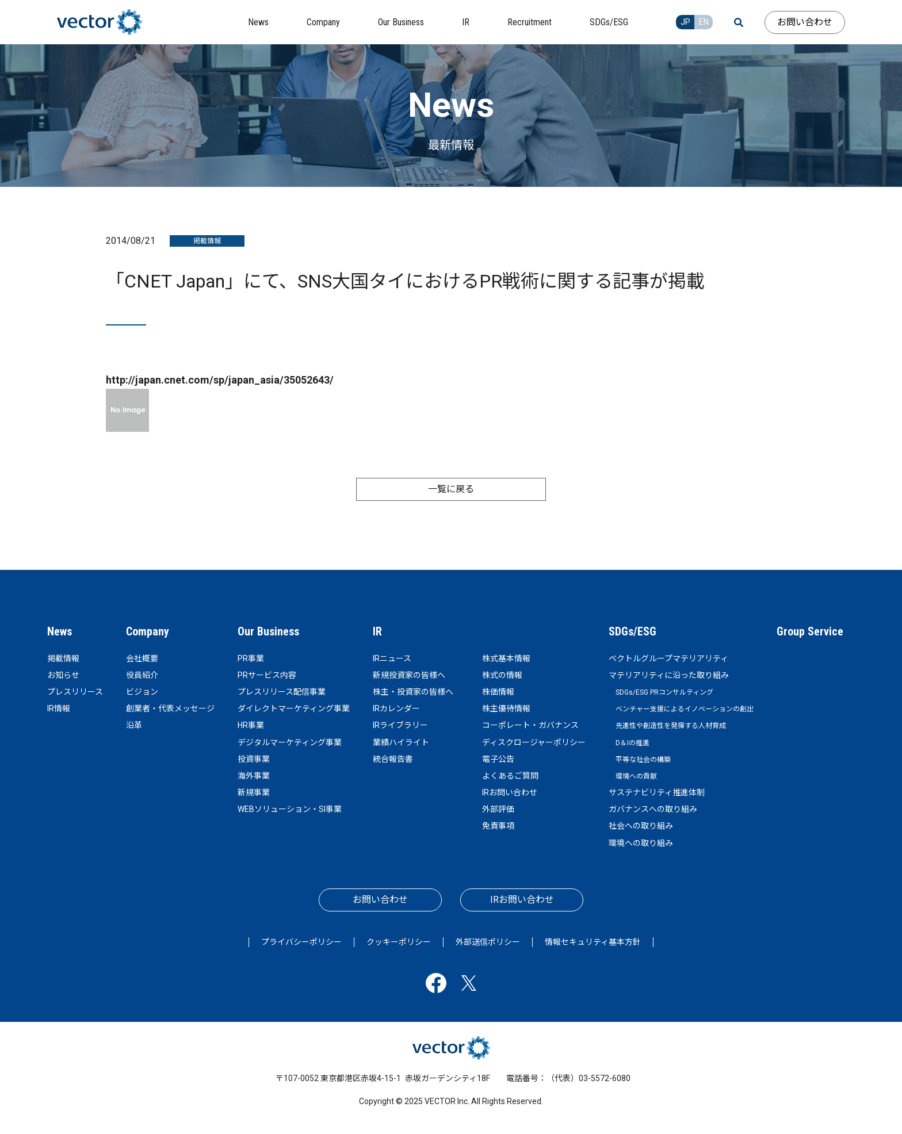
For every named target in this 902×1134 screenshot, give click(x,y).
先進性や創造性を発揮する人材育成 (671, 726)
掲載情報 (63, 658)
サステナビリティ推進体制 (657, 792)
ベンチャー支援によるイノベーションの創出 (685, 709)
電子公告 (498, 759)
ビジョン (142, 691)
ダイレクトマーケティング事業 (294, 708)
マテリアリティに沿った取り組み (669, 675)
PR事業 (251, 658)
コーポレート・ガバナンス (530, 725)
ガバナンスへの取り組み (653, 809)
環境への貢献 (636, 776)
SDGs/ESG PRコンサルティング (664, 692)
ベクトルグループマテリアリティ (668, 658)
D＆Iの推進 (632, 743)
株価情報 (498, 691)
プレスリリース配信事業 (282, 691)
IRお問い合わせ (509, 792)
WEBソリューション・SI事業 (290, 809)
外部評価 (498, 809)
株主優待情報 (506, 708)
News (59, 631)
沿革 (134, 725)
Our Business (268, 631)
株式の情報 (502, 675)
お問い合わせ (804, 22)
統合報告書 (393, 759)
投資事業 (254, 759)
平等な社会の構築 (643, 760)
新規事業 (254, 792)
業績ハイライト (401, 742)
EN (704, 21)
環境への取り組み (641, 843)
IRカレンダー (396, 708)
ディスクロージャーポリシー (534, 742)
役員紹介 (142, 675)
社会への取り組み (641, 825)
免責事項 (498, 825)
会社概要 (142, 658)
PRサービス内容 (267, 675)
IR (377, 631)
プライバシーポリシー (301, 942)
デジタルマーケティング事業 (290, 742)
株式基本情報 (506, 658)
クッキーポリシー (398, 942)
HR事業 (251, 725)
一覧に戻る (451, 489)
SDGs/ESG (632, 631)
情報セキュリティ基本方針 (593, 942)
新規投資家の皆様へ (409, 675)
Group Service (810, 631)
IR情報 (58, 708)
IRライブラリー (400, 725)
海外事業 (254, 775)
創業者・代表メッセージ (170, 708)
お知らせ (63, 675)
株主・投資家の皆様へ (413, 691)
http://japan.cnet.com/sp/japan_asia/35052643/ (220, 380)
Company (147, 631)
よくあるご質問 (510, 775)
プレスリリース (75, 691)
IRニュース (392, 658)
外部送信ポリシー (488, 942)
